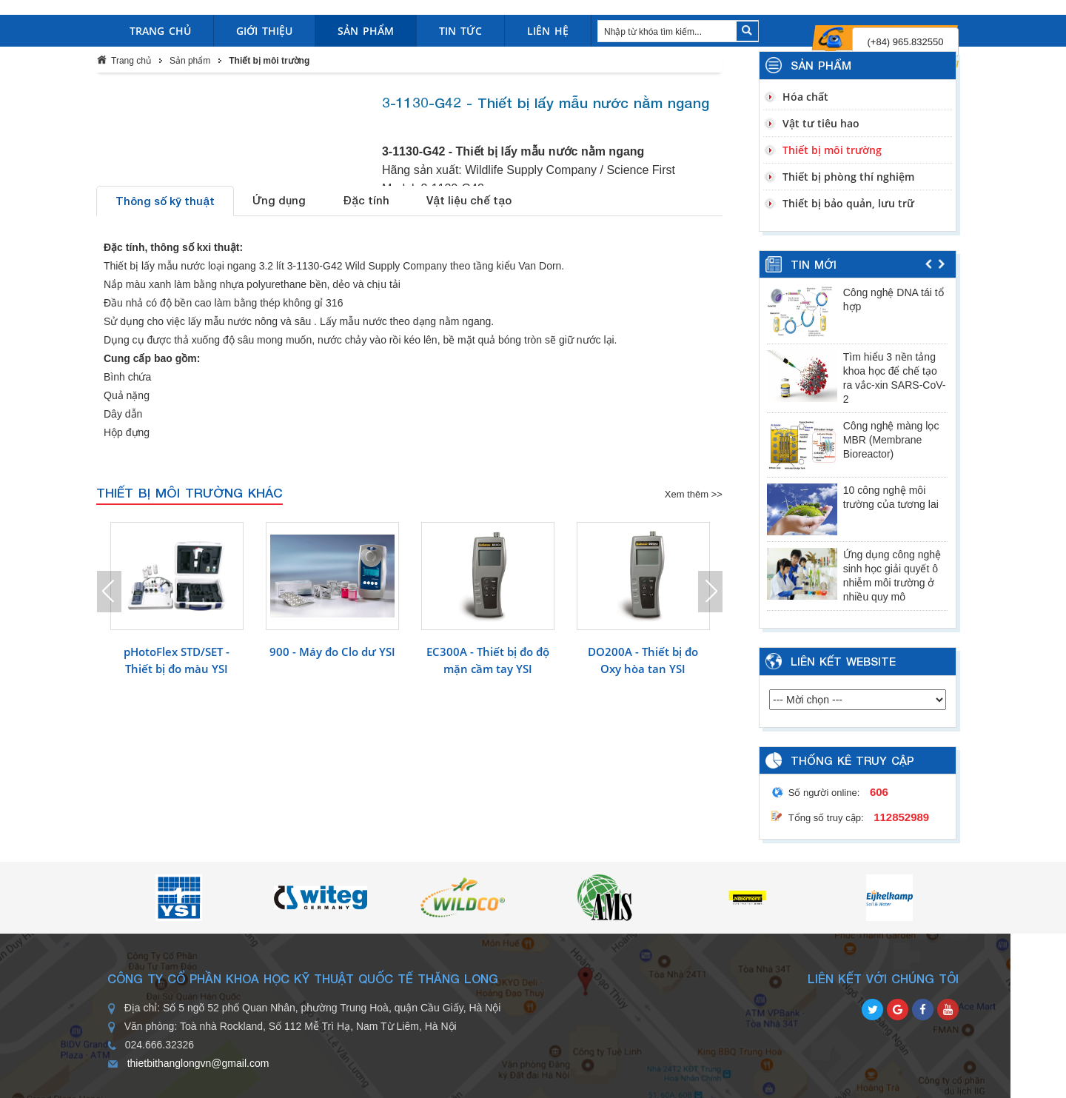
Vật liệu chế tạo (469, 200)
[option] (177, 612)
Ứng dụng (279, 200)
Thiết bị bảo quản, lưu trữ (848, 203)
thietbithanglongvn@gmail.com (198, 1063)
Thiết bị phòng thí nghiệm (848, 177)
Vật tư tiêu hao (820, 123)
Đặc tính (366, 200)
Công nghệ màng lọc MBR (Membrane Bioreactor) (891, 440)
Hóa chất (805, 97)
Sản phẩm (190, 61)
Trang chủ (131, 61)
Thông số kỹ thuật (165, 200)
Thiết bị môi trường (269, 61)
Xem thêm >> (694, 494)
